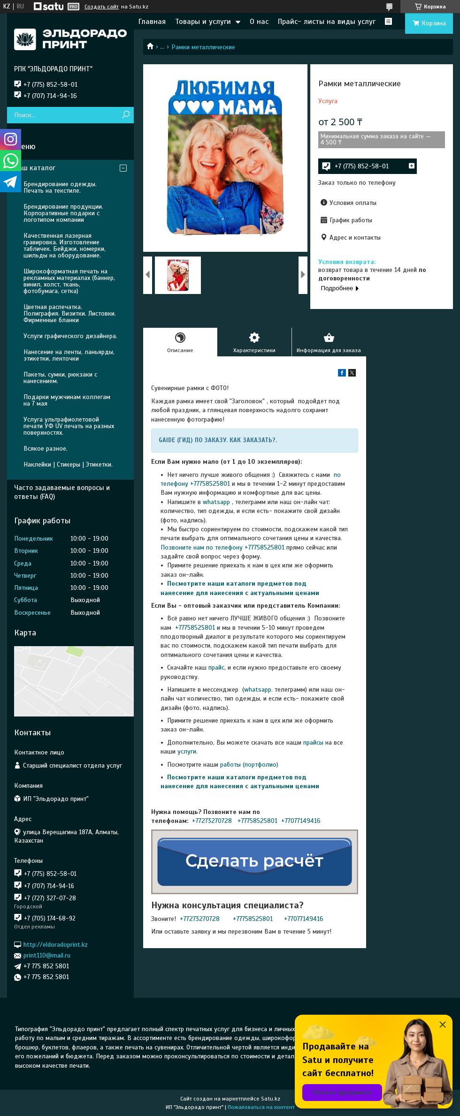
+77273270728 (213, 821)
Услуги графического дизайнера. (70, 336)
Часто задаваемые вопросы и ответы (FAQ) (62, 492)
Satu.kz (270, 1098)
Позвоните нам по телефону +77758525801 (222, 547)
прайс (216, 667)
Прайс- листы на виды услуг (327, 21)
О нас (259, 21)
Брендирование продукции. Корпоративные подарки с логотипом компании (63, 213)
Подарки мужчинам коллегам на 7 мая (66, 400)
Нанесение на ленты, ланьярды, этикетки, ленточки (69, 355)
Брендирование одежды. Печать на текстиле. (60, 187)
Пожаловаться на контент (261, 1107)
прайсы (314, 743)
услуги (186, 751)
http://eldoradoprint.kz (55, 945)
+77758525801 (194, 628)
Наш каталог (34, 168)
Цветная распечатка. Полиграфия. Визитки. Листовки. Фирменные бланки (69, 313)
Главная (152, 21)
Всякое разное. (45, 448)
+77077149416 (301, 821)
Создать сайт (101, 6)
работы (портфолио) (249, 765)
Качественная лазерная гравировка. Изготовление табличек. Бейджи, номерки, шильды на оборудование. (64, 245)
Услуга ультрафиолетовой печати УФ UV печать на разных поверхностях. (68, 426)
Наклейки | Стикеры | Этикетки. (68, 464)
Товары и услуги (203, 21)
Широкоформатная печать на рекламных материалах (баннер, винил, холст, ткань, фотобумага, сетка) (69, 281)
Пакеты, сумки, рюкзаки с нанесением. (60, 377)
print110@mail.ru (46, 955)
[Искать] (125, 115)
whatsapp (216, 502)
